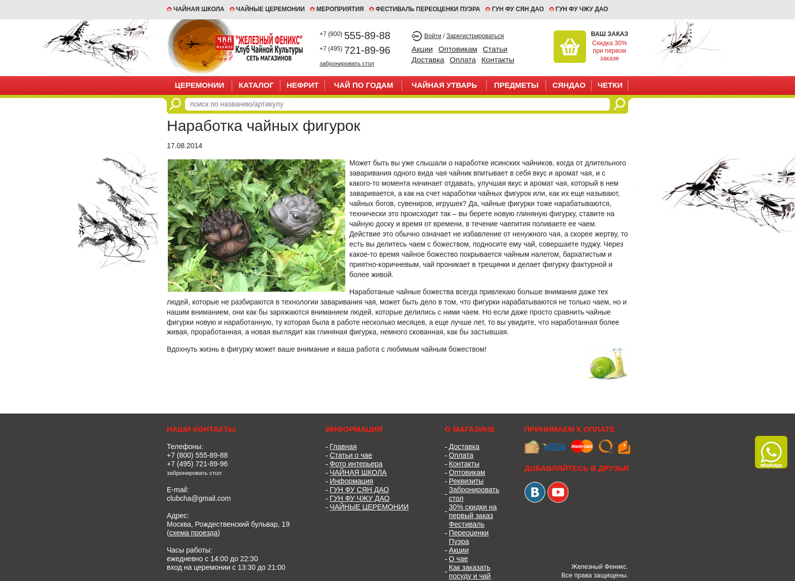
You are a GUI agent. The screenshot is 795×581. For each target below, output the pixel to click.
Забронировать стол (474, 494)
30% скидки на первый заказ (472, 511)
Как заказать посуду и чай (470, 571)
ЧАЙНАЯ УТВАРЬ (444, 85)
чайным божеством (453, 349)
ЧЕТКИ (610, 85)
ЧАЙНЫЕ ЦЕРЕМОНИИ (270, 9)
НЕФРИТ (302, 85)
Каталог (256, 85)
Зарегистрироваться (474, 36)
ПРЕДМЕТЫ (516, 85)
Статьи (495, 49)
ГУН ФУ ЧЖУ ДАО (582, 9)
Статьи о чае (351, 455)
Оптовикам (458, 49)
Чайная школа (199, 9)
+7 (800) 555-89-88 (197, 455)
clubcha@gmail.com (199, 498)
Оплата (463, 59)
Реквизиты (466, 481)
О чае (458, 559)
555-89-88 (354, 35)
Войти (433, 36)
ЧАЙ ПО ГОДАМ (363, 85)
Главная (343, 446)
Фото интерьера (356, 464)
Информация (351, 481)
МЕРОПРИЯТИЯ (340, 9)
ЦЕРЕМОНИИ (200, 85)
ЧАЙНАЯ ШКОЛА (358, 472)
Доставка (428, 59)
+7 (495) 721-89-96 (197, 464)
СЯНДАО (568, 85)
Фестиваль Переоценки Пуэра (469, 532)
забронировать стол (346, 63)
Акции (422, 49)
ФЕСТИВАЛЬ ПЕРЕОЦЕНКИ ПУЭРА (428, 9)
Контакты (498, 59)
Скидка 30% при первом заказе (609, 51)
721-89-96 (354, 50)
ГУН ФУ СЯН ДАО (518, 9)
